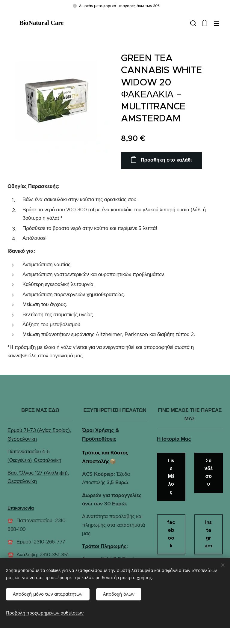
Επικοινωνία (20, 508)
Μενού (216, 23)
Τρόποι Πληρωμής (104, 546)
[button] (193, 23)
